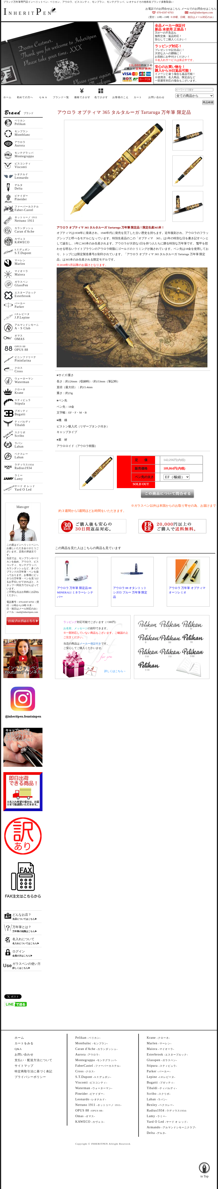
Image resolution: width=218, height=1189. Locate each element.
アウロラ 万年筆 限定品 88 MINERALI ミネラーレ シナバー (75, 592)
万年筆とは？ (21, 927)
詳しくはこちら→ (115, 671)
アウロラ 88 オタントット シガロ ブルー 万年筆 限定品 (130, 592)
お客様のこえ (120, 97)
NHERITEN (28, 13)
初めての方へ (25, 97)
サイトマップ (24, 1065)
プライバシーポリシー (30, 1077)
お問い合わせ (156, 97)
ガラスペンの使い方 (26, 963)
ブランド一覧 (61, 97)
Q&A (18, 1049)
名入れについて (23, 939)
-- (88, 1037)
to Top (205, 1164)
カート (138, 97)
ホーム (7, 97)
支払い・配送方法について (33, 1060)
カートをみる (24, 1043)
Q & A (43, 97)
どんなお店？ (21, 914)
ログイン (18, 951)
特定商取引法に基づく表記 (33, 1071)
